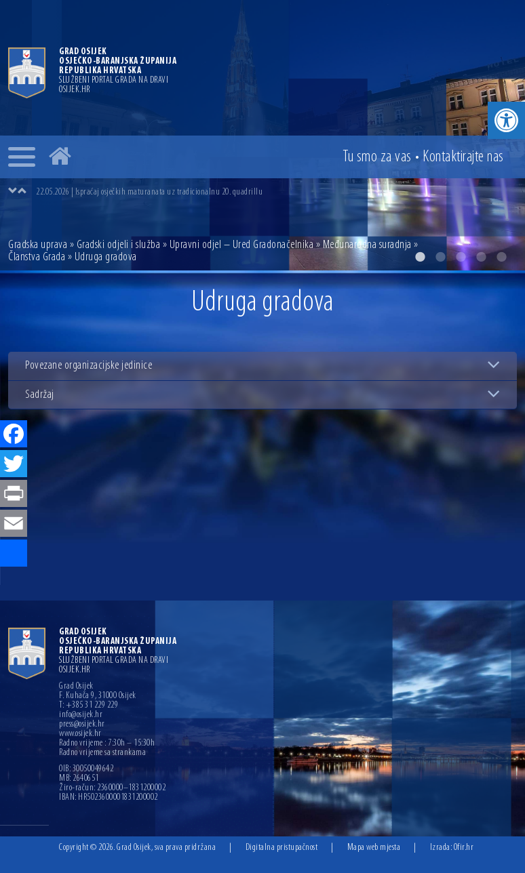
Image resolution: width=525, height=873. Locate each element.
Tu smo (377, 157)
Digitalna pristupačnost (282, 847)
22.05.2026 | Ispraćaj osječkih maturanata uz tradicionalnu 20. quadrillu (149, 192)
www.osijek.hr (80, 734)
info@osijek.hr (80, 715)
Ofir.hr (464, 847)
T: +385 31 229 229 (88, 705)
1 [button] (420, 257)
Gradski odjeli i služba (119, 245)
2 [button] (440, 257)
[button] (506, 120)
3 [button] (460, 257)
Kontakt (463, 157)
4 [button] (481, 257)
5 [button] (501, 257)
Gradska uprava (37, 245)
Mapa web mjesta (374, 847)
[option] (276, 192)
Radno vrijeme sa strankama (102, 753)
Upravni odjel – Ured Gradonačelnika (242, 245)
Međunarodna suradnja (367, 245)
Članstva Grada (36, 257)
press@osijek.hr (82, 724)
